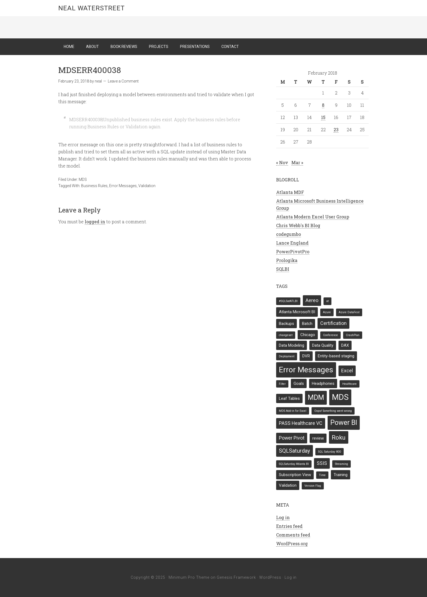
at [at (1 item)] (327, 301)
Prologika (286, 260)
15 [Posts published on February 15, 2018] (323, 117)
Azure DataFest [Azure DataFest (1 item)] (349, 312)
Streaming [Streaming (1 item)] (341, 464)
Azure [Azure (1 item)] (327, 312)
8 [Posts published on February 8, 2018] (323, 105)
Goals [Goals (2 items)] (299, 383)
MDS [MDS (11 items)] (340, 397)
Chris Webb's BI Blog (298, 225)
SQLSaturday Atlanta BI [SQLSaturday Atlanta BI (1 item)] (294, 464)
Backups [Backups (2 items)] (286, 323)
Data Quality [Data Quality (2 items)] (322, 345)
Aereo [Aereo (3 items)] (312, 300)
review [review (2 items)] (318, 438)
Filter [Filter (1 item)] (282, 384)
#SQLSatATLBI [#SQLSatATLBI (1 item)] (288, 301)
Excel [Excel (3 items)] (347, 370)
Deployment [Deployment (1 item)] (286, 356)
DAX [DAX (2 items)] (345, 345)
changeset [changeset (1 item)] (285, 335)
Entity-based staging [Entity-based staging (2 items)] (336, 356)
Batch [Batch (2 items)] (307, 323)
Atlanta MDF (290, 192)
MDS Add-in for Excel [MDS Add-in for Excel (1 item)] (292, 411)
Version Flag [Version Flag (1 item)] (312, 486)
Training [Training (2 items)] (340, 474)
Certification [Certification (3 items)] (333, 323)
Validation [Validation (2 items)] (288, 485)
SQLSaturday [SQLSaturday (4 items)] (294, 450)
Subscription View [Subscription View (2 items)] (295, 474)
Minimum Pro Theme (189, 577)
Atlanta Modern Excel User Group (312, 217)
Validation (146, 186)
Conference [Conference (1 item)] (330, 335)
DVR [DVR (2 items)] (306, 356)
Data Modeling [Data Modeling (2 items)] (291, 345)
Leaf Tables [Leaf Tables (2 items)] (289, 398)
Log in (283, 517)
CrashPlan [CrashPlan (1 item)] (352, 335)
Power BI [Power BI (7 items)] (343, 423)
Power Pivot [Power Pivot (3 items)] (291, 438)
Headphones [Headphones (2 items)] (323, 383)
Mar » (297, 162)
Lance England (292, 243)
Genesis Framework (236, 577)
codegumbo (288, 234)
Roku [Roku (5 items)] (339, 437)
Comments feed (293, 535)
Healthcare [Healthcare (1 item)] (349, 384)
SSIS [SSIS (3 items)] (322, 463)
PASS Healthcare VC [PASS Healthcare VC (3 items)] (300, 423)
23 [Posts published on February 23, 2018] (336, 129)
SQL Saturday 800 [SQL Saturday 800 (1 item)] (329, 451)
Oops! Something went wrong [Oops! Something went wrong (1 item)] (333, 411)
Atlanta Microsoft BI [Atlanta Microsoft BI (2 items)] (297, 311)
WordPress (270, 577)
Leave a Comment (123, 81)
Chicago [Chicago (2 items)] (307, 334)
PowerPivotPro (292, 251)
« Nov (282, 162)
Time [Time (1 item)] (322, 475)
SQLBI (282, 269)
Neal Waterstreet (91, 8)
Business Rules (94, 186)
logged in (95, 221)
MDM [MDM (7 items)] (316, 397)
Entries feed (289, 526)
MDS (83, 179)
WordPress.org (292, 543)
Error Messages (123, 186)
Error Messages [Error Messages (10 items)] (306, 369)
